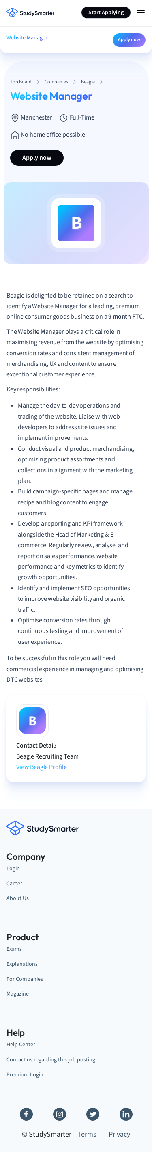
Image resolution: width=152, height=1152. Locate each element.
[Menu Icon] (141, 12)
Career (14, 883)
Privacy (119, 1134)
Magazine (17, 993)
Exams (14, 949)
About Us (17, 898)
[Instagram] (59, 1114)
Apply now (129, 39)
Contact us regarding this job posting (50, 1059)
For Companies (24, 979)
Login (13, 868)
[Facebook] (26, 1114)
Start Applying (106, 13)
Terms (86, 1134)
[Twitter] (92, 1114)
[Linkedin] (126, 1114)
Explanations (22, 964)
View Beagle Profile (41, 767)
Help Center (20, 1044)
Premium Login (24, 1074)
